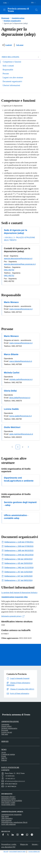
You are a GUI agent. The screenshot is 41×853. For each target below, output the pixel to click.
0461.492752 (9, 275)
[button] (6, 3)
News (3, 749)
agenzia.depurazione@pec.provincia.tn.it (20, 264)
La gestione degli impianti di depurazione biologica (19, 592)
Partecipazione (6, 820)
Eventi (3, 756)
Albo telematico (7, 818)
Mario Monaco (11, 302)
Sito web (5, 851)
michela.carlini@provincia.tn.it (20, 379)
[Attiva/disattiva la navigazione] (4, 9)
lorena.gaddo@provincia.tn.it (20, 416)
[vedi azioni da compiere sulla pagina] (18, 45)
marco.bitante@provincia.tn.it (20, 361)
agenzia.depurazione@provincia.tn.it (18, 258)
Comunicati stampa (8, 754)
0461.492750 (9, 270)
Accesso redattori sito (34, 851)
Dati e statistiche (10, 767)
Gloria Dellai (10, 391)
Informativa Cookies (8, 799)
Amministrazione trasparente (11, 814)
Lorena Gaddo (11, 409)
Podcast (4, 760)
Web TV (4, 758)
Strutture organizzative (11, 21)
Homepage (5, 18)
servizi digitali (13, 851)
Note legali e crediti (8, 802)
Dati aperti (5, 816)
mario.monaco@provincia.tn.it (20, 309)
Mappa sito (24, 844)
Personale (4, 730)
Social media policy (8, 804)
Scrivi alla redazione (8, 824)
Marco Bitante (11, 354)
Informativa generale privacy (13, 616)
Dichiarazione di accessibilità (11, 801)
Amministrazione (16, 18)
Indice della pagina (20, 57)
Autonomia (5, 724)
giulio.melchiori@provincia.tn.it (21, 434)
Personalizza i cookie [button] (9, 844)
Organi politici (6, 726)
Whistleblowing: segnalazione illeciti (14, 822)
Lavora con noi (6, 732)
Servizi (4, 741)
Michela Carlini (11, 372)
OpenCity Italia (21, 851)
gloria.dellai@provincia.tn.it (19, 398)
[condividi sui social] (6, 45)
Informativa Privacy (8, 797)
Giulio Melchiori (12, 427)
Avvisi (3, 752)
